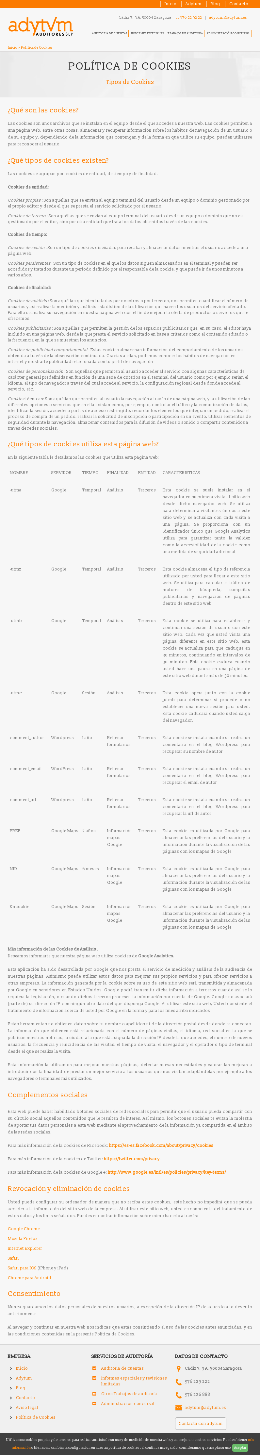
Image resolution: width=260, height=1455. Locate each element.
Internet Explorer (25, 1248)
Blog (215, 4)
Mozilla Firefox (23, 1238)
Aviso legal (27, 1407)
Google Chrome (24, 1229)
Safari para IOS (22, 1268)
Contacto (238, 4)
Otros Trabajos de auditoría (129, 1394)
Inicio (170, 4)
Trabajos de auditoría (185, 33)
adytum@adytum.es (228, 17)
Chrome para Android (29, 1278)
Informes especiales (147, 33)
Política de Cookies (36, 1417)
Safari (13, 1258)
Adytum (194, 4)
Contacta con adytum (201, 1423)
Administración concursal (228, 33)
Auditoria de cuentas (109, 33)
